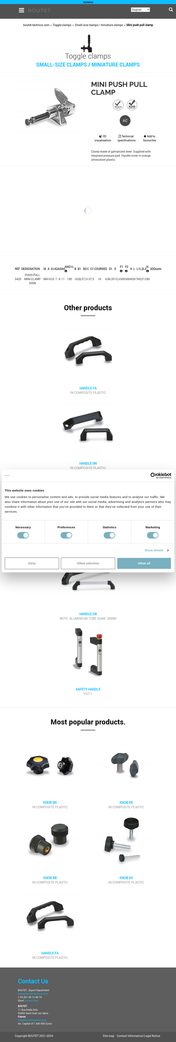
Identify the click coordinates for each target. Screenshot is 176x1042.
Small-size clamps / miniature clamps (99, 25)
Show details (154, 550)
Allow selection (88, 563)
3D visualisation (103, 138)
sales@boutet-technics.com (33, 993)
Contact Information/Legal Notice (138, 1036)
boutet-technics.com (36, 25)
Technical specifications (126, 138)
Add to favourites (149, 138)
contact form (31, 1000)
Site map (108, 1036)
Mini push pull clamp (139, 25)
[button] (88, 310)
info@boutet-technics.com (32, 1020)
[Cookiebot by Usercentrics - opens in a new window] (153, 476)
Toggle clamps (62, 25)
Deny (32, 563)
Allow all (144, 563)
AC (125, 120)
